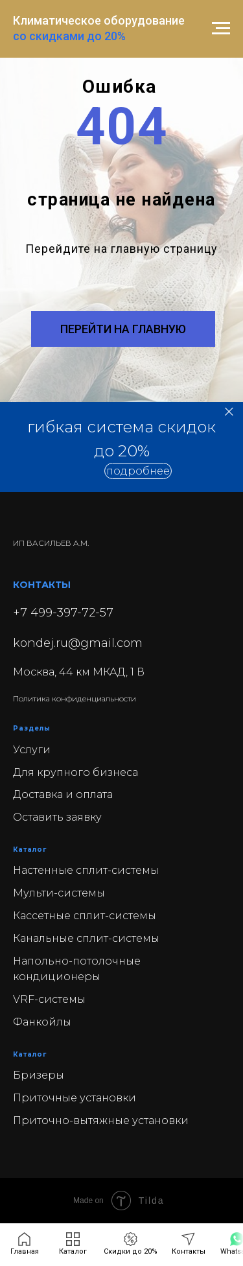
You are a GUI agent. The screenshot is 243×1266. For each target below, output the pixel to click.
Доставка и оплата (63, 794)
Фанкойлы (42, 1022)
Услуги (32, 750)
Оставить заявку (57, 817)
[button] (138, 471)
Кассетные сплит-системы (84, 915)
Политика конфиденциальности (74, 698)
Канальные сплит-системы (86, 938)
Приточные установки (74, 1098)
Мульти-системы (59, 893)
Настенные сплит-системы (86, 870)
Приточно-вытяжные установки (101, 1120)
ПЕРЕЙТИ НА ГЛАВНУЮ (123, 329)
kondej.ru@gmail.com (78, 643)
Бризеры (38, 1075)
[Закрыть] (229, 411)
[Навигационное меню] (221, 28)
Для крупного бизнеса (75, 772)
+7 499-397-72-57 (63, 612)
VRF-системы (49, 999)
